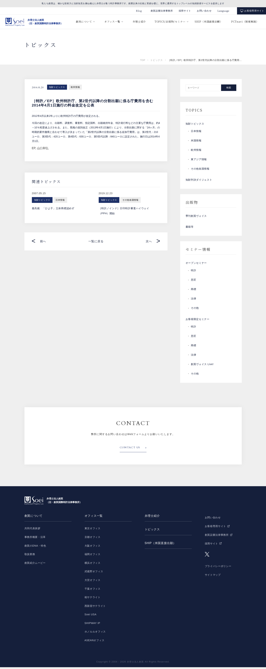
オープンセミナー (196, 264)
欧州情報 (75, 87)
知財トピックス (57, 87)
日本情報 (196, 131)
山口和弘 (43, 148)
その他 (195, 309)
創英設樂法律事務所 (162, 10)
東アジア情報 (199, 159)
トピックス (156, 60)
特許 (193, 272)
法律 (193, 300)
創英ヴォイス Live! (202, 366)
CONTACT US (130, 449)
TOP (142, 60)
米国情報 (196, 140)
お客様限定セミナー (198, 320)
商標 (193, 290)
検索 (228, 87)
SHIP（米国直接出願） (208, 21)
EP (33, 148)
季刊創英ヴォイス (196, 216)
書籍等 (190, 228)
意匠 (193, 281)
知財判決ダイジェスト (199, 180)
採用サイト (185, 10)
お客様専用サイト (254, 10)
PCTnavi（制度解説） (245, 21)
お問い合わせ (204, 10)
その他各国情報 (200, 169)
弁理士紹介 (139, 21)
